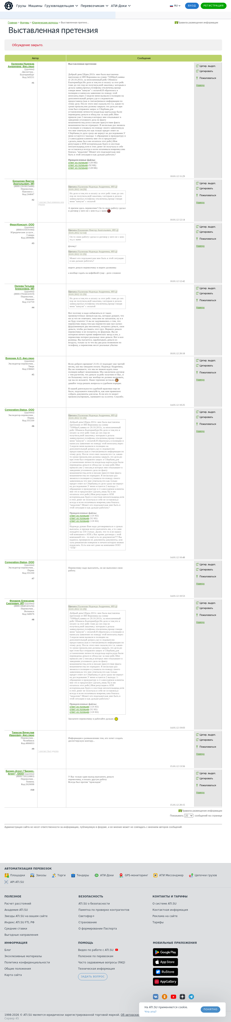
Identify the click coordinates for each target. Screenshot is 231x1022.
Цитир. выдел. (208, 66)
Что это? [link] (150, 1011)
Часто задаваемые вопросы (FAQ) (101, 962)
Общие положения (17, 968)
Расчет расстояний (17, 903)
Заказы (38, 875)
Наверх (200, 85)
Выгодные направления (21, 934)
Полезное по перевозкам (95, 956)
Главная (12, 22)
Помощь (85, 942)
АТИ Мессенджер (168, 875)
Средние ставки (15, 928)
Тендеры (80, 875)
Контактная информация (170, 909)
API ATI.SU (14, 882)
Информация (15, 942)
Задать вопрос (93, 976)
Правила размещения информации (198, 22)
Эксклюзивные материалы (23, 956)
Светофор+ (86, 916)
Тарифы (158, 922)
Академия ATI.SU (16, 909)
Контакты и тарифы (170, 896)
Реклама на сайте (165, 916)
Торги (59, 875)
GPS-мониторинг (133, 875)
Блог (7, 950)
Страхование (87, 922)
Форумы (24, 22)
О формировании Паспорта (97, 928)
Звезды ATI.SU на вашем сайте (25, 916)
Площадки (14, 875)
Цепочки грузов (203, 875)
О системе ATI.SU (164, 903)
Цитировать (206, 71)
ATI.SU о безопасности (94, 903)
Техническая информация (96, 968)
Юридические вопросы (45, 22)
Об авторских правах (136, 1014)
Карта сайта (13, 975)
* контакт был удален (48, 751)
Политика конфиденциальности (27, 962)
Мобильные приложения (175, 942)
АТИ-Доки (104, 875)
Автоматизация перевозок (28, 868)
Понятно (210, 1009)
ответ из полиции (78, 162)
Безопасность (90, 896)
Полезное (12, 896)
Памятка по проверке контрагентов (103, 909)
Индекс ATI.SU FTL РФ (19, 922)
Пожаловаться (208, 78)
